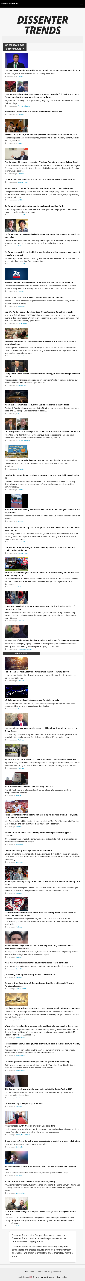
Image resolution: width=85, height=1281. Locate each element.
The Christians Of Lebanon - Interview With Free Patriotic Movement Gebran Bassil (41, 162)
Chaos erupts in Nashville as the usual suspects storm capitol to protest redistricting (42, 1141)
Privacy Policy (61, 1277)
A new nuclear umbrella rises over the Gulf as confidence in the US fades (37, 405)
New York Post (22, 215)
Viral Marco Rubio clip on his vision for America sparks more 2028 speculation (39, 282)
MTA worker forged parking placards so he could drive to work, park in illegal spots (41, 1026)
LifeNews (21, 114)
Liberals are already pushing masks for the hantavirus (29, 850)
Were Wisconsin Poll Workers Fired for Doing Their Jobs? (29, 786)
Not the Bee (19, 862)
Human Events (22, 356)
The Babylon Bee (21, 1020)
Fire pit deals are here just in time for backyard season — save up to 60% (37, 672)
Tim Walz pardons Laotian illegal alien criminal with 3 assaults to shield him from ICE (42, 431)
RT (18, 413)
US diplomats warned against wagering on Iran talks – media (32, 700)
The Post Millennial (24, 106)
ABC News (19, 1175)
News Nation (20, 969)
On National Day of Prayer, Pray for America (24, 1103)
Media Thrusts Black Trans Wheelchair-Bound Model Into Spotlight (34, 297)
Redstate (21, 469)
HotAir (20, 143)
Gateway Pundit (23, 182)
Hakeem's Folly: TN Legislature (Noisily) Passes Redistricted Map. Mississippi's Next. (42, 134)
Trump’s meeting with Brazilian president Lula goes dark (30, 1126)
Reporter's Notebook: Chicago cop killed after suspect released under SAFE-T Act (40, 759)
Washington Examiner (25, 649)
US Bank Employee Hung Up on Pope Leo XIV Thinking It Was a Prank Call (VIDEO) (41, 179)
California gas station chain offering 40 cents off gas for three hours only (37, 1061)
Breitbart (19, 957)
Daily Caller (21, 306)
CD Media (20, 76)
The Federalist (22, 323)
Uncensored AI (30, 1272)
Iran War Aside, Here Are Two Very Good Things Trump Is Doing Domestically (39, 312)
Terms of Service (47, 1277)
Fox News (21, 246)
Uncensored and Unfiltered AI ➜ (14, 47)
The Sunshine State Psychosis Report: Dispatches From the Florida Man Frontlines (41, 460)
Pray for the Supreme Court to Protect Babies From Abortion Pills (33, 111)
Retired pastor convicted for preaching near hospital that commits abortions (39, 188)
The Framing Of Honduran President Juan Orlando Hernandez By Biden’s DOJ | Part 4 (42, 70)
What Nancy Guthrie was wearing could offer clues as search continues (36, 962)
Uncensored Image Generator (49, 1272)
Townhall (19, 795)
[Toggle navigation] (81, 3)
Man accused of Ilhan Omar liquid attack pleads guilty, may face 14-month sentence (42, 640)
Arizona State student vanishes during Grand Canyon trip (30, 1181)
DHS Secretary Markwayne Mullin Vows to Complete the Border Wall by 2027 (38, 1089)
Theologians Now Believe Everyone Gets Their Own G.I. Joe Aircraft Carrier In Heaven (42, 1008)
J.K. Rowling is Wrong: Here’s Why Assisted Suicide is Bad (30, 974)
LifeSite (20, 200)
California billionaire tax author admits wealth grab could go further (35, 206)
